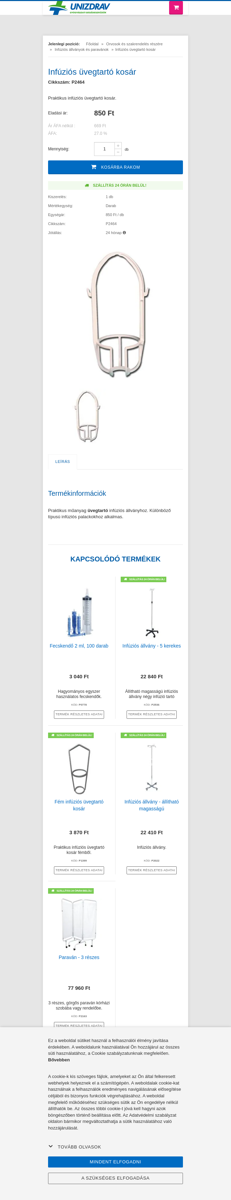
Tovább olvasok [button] (74, 1147)
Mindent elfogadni (115, 1161)
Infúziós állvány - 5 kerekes (151, 646)
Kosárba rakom (115, 167)
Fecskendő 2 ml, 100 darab (79, 646)
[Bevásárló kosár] (176, 8)
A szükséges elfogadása (115, 1178)
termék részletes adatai (78, 714)
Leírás (62, 461)
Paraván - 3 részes (79, 957)
